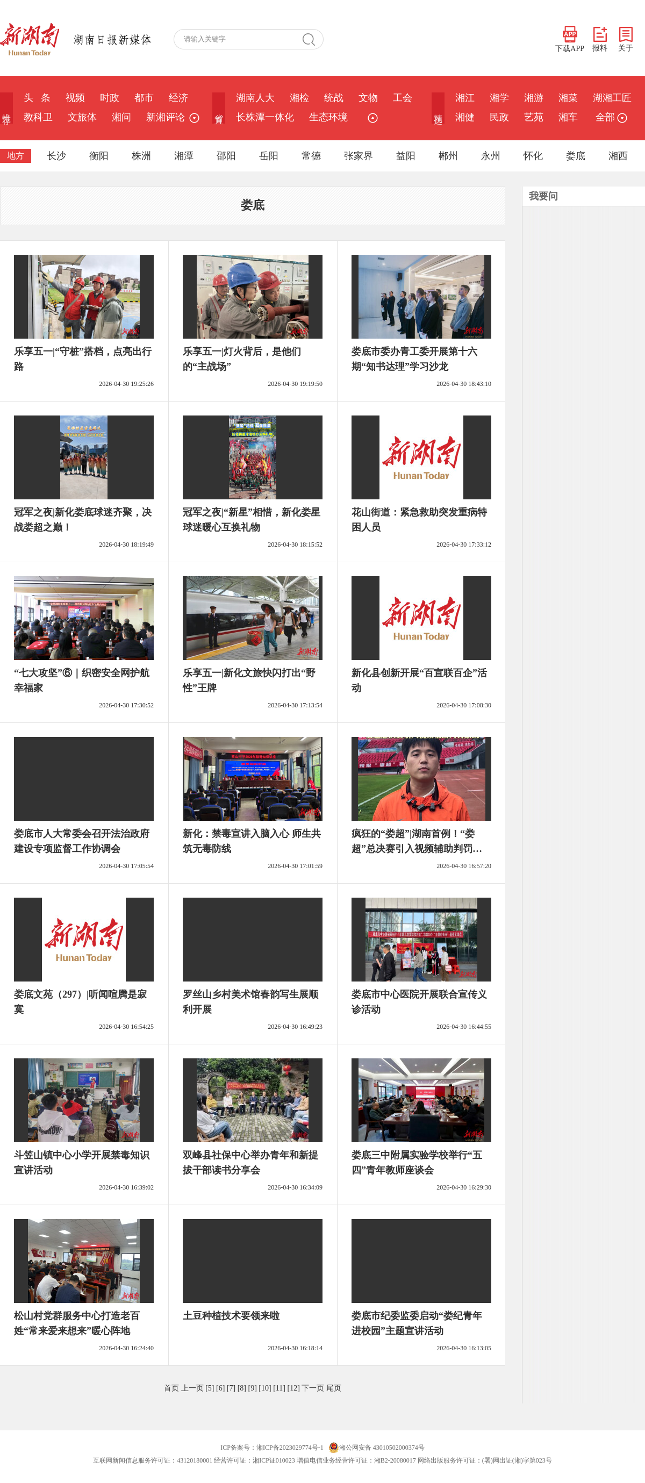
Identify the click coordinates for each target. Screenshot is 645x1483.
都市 (144, 97)
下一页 (313, 1388)
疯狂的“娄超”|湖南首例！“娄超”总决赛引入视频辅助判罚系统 (417, 848)
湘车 (568, 117)
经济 (178, 97)
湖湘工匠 (612, 97)
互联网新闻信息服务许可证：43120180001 (152, 1460)
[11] (279, 1388)
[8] (242, 1388)
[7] (231, 1388)
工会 (402, 97)
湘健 (465, 117)
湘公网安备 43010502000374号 (376, 1447)
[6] (220, 1388)
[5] (209, 1388)
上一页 (192, 1388)
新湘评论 (165, 117)
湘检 (299, 97)
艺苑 (533, 117)
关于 (625, 39)
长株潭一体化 (265, 117)
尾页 (333, 1388)
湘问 (121, 117)
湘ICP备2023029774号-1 (290, 1447)
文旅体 (82, 117)
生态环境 (328, 117)
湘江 (465, 97)
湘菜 (568, 97)
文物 (368, 97)
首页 (171, 1388)
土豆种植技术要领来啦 (231, 1315)
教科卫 (38, 117)
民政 (499, 117)
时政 (109, 97)
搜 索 (313, 39)
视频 (75, 97)
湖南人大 (255, 97)
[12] (293, 1388)
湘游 (533, 97)
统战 (333, 97)
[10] (265, 1388)
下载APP (569, 39)
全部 (610, 117)
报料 (599, 39)
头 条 (37, 97)
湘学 (499, 97)
